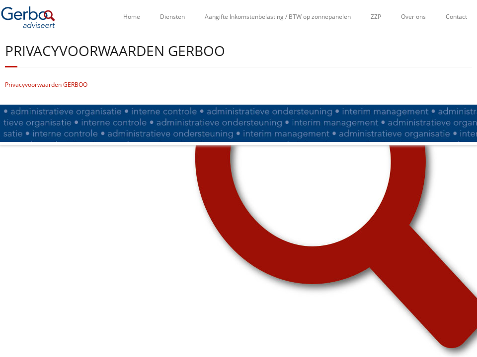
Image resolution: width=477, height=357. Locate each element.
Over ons (413, 16)
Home (131, 16)
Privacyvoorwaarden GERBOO (46, 84)
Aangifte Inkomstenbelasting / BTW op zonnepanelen (278, 16)
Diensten (172, 16)
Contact (456, 16)
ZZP (376, 16)
